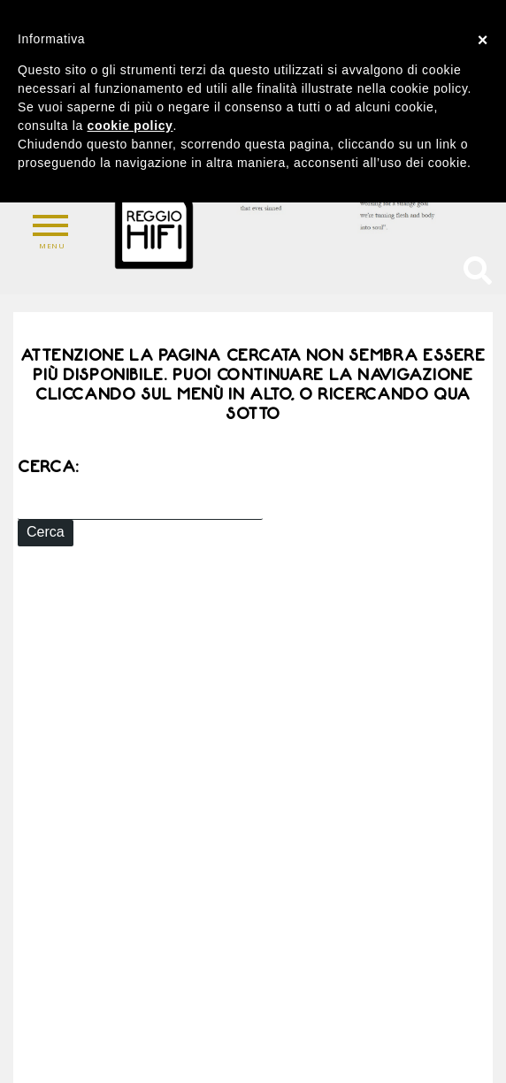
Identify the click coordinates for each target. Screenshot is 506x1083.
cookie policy (130, 125)
